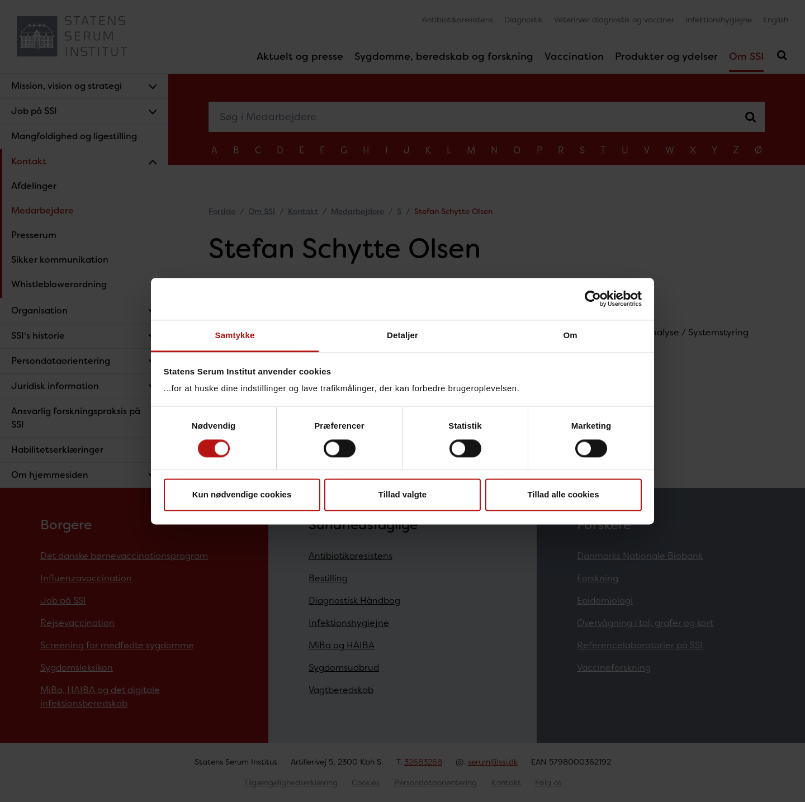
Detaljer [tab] (402, 335)
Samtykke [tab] (235, 335)
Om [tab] (570, 335)
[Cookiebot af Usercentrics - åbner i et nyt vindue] (593, 298)
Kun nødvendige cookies (242, 495)
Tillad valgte (402, 495)
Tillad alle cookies (563, 495)
